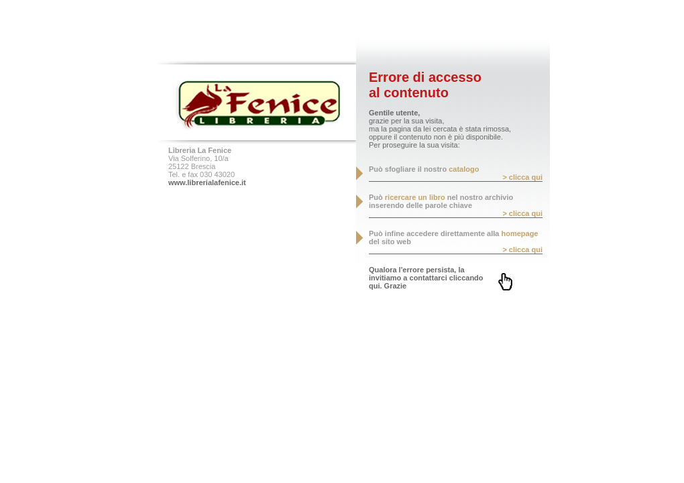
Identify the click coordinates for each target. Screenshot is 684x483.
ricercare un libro (415, 197)
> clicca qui (522, 177)
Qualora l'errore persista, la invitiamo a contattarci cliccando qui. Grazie (426, 278)
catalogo (464, 169)
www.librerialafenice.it (207, 182)
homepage (519, 233)
